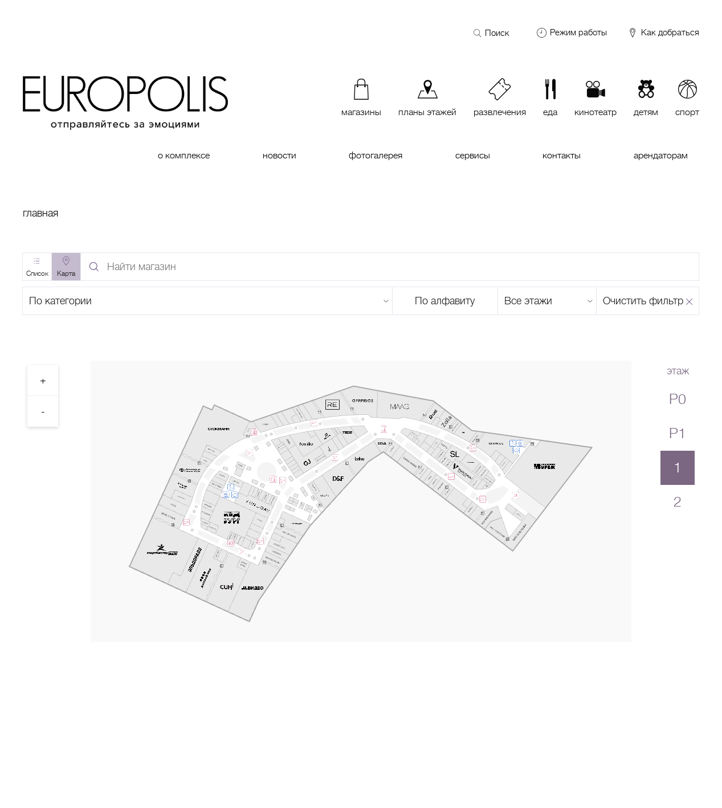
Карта (66, 274)
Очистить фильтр (643, 301)
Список (37, 274)
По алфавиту (445, 301)
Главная (40, 213)
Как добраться (663, 33)
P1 (677, 433)
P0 (677, 399)
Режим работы (578, 32)
